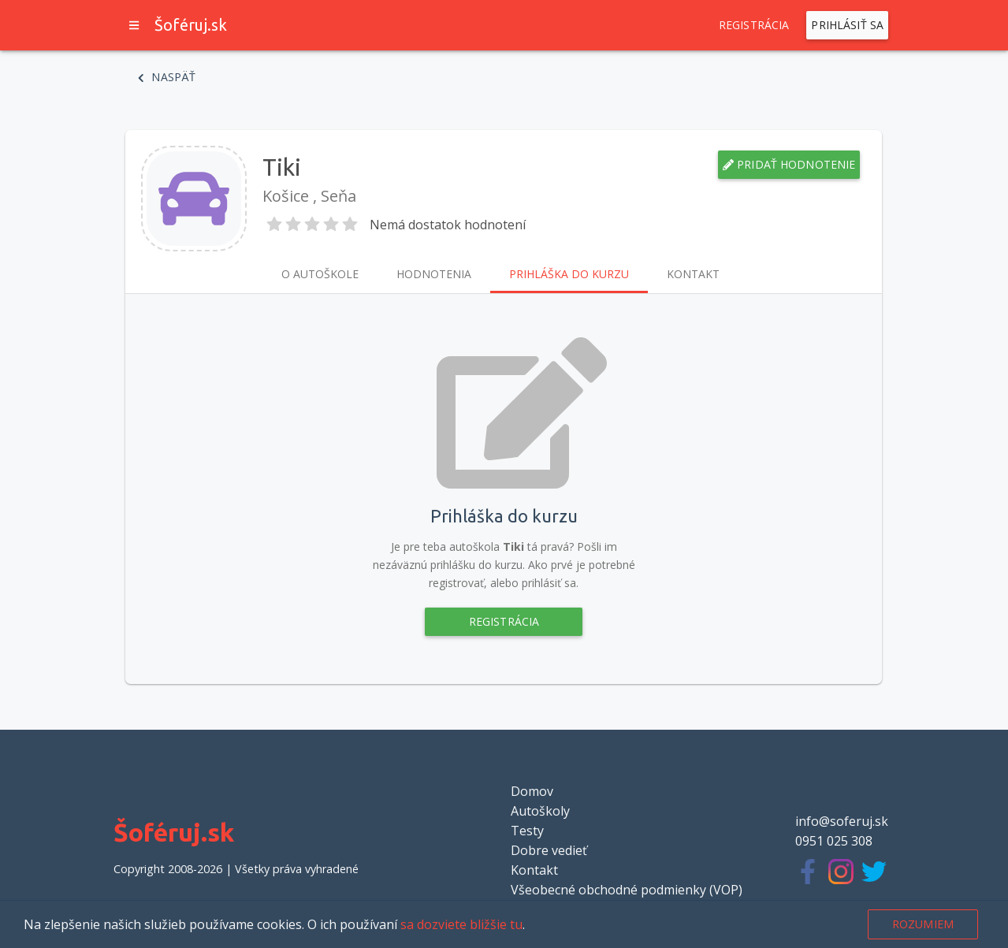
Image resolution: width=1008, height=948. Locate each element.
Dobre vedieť (549, 850)
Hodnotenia (434, 274)
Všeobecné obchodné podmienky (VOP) (626, 889)
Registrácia (754, 25)
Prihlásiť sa (847, 25)
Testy (527, 830)
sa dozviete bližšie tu (461, 924)
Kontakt (693, 274)
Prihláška (569, 274)
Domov (532, 791)
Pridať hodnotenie (789, 165)
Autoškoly (540, 811)
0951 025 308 (833, 840)
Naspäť (167, 77)
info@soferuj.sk (841, 821)
